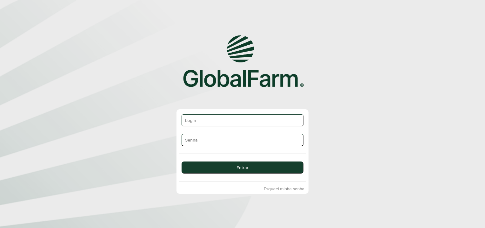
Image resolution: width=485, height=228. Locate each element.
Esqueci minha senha (284, 189)
